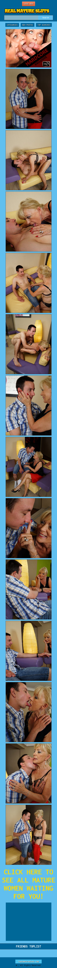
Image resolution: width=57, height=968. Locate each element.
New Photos (27, 25)
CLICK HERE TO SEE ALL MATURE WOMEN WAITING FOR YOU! (28, 884)
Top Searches (44, 25)
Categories (12, 25)
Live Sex (28, 4)
